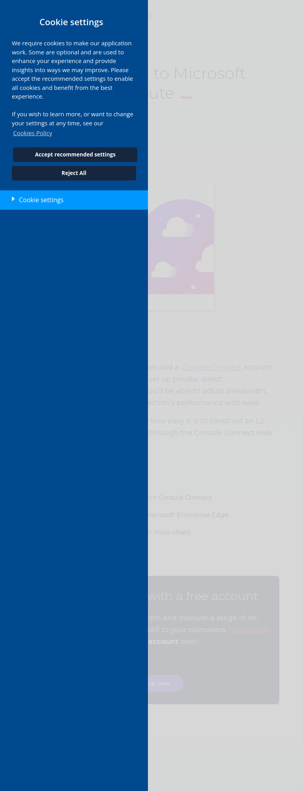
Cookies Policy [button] (32, 133)
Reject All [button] (74, 173)
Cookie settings (41, 199)
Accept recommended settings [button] (75, 154)
